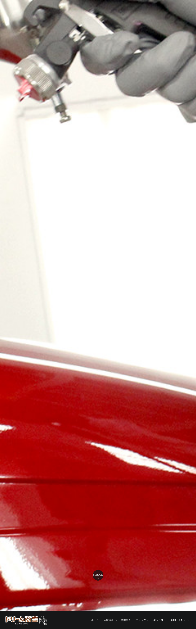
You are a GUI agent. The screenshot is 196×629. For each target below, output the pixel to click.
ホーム (95, 620)
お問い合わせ (178, 620)
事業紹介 (126, 620)
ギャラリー (159, 620)
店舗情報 (109, 620)
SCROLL (98, 574)
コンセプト (142, 620)
